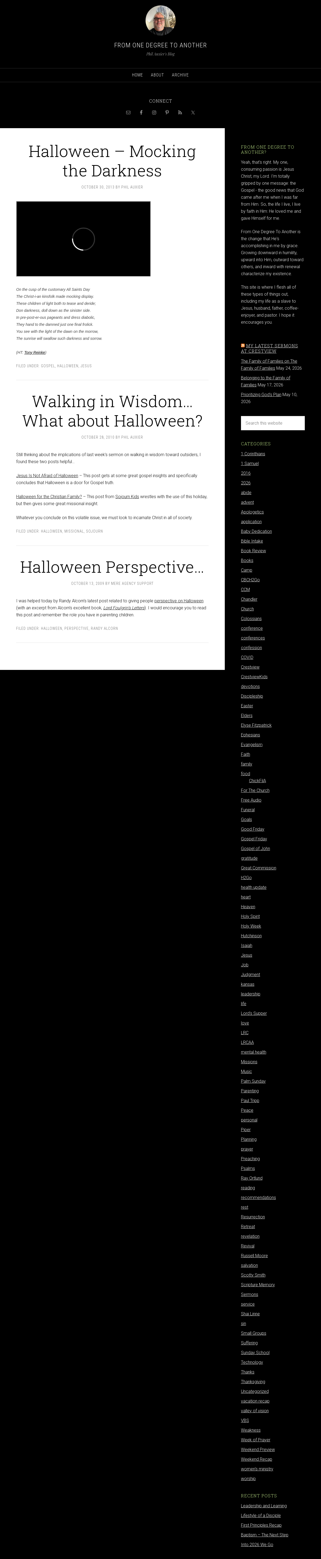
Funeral (248, 809)
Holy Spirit (250, 916)
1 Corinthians (253, 453)
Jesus (86, 366)
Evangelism (252, 744)
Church (247, 608)
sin (243, 1323)
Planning (249, 1139)
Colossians (251, 618)
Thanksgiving (253, 1381)
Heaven (248, 906)
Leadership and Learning (264, 1505)
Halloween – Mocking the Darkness (112, 160)
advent (247, 502)
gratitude (249, 858)
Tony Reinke (34, 352)
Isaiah (246, 945)
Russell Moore (254, 1255)
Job (244, 964)
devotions (250, 686)
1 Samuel (250, 463)
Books (247, 560)
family (246, 764)
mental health (253, 1052)
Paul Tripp (250, 1100)
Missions (249, 1061)
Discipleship (252, 696)
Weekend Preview (258, 1449)
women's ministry (257, 1468)
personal (249, 1120)
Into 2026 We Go (257, 1544)
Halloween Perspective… (112, 566)
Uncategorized (255, 1391)
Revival (247, 1246)
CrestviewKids (254, 676)
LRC (244, 1032)
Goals (246, 819)
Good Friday (252, 829)
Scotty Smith (253, 1275)
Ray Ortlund (252, 1178)
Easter (247, 705)
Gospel (48, 366)
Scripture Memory (258, 1284)
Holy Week (251, 926)
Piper (246, 1129)
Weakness (251, 1430)
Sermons (249, 1294)
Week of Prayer (255, 1439)
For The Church (255, 790)
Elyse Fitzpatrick (256, 725)
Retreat (248, 1226)
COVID (247, 657)
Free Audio (251, 800)
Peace (247, 1110)
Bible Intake (252, 541)
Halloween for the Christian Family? (49, 496)
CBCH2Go (250, 579)
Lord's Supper (254, 1013)
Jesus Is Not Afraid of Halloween (47, 475)
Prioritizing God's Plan (261, 394)
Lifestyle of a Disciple (261, 1515)
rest (244, 1207)
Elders (247, 715)
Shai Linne (250, 1313)
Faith (245, 754)
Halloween (67, 366)
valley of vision (255, 1410)
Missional (74, 531)
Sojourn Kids (127, 496)
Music (246, 1071)
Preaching (250, 1158)
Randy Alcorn (104, 628)
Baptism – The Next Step (264, 1534)
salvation (249, 1265)
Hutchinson (251, 935)
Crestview (250, 667)
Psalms (248, 1168)
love (245, 1023)
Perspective (76, 628)
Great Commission (258, 868)
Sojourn (94, 531)
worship (248, 1478)
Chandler (249, 599)
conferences (253, 638)
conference (252, 628)
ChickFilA (257, 780)
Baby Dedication (256, 531)
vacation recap (255, 1401)
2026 (246, 482)
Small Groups (253, 1333)
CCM (245, 589)
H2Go (246, 877)
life (243, 1003)
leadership (250, 994)
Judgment (250, 974)
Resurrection (253, 1216)
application (251, 521)
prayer (247, 1149)
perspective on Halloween (178, 600)
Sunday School (255, 1352)
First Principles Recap (261, 1525)
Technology (252, 1362)
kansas (247, 984)
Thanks (247, 1372)
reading (248, 1187)
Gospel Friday (254, 838)
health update (254, 887)
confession (251, 647)
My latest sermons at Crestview (269, 348)
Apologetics (252, 512)
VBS (245, 1420)
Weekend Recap (256, 1459)
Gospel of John (255, 848)
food (245, 773)
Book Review (253, 550)
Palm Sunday (253, 1081)
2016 (246, 473)
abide (246, 492)
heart (246, 897)
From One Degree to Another (160, 45)
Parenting (250, 1090)
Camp (246, 570)
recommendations (258, 1197)
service (248, 1304)
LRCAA (247, 1042)
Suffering (249, 1342)
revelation (250, 1236)
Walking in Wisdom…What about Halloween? (112, 410)
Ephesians (250, 734)
